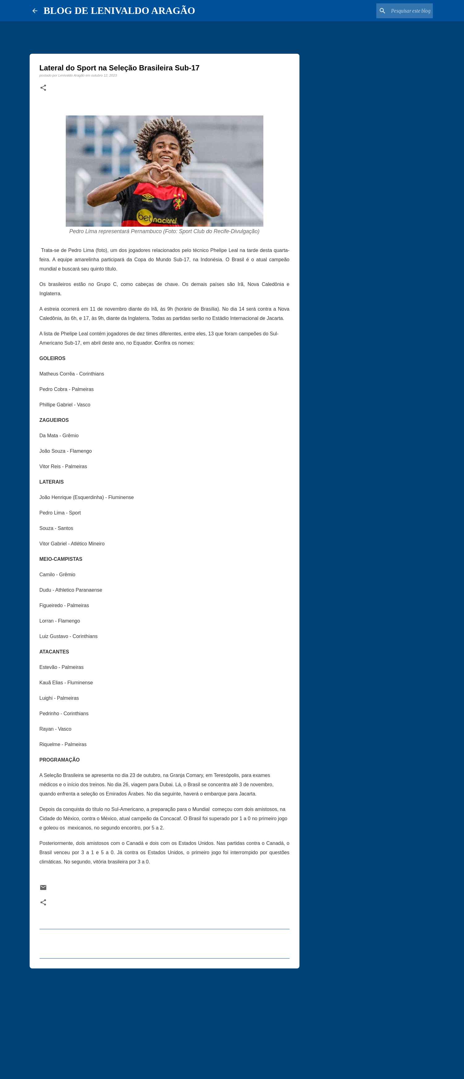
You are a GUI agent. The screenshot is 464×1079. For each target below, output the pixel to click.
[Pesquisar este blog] (400, 10)
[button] (43, 88)
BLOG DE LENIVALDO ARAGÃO (119, 10)
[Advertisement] (164, 1021)
